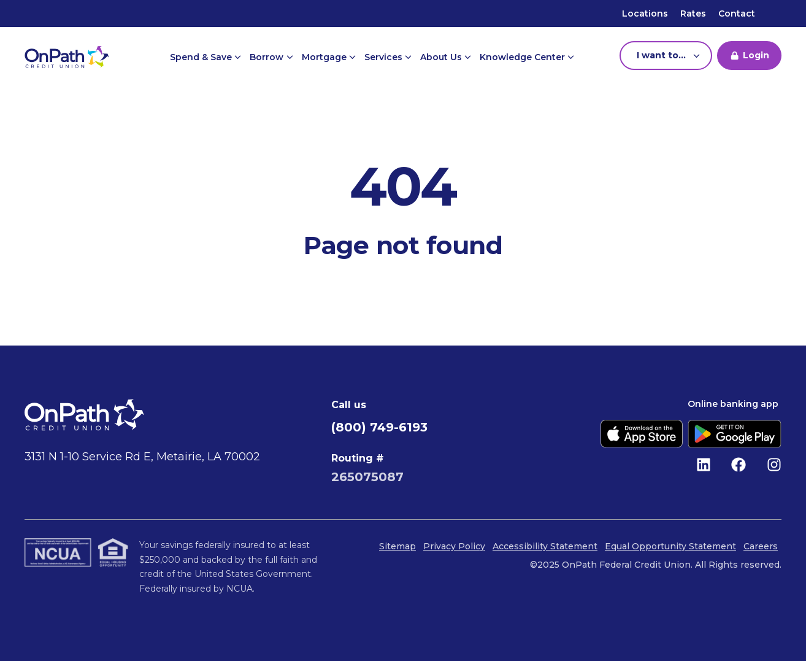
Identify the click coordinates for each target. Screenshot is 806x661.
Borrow (268, 57)
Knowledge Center (523, 57)
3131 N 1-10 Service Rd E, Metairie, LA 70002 (142, 456)
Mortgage (325, 57)
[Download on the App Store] (642, 434)
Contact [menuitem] (736, 13)
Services (384, 57)
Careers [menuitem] (760, 546)
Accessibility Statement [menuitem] (545, 546)
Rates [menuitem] (693, 13)
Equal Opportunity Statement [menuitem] (670, 546)
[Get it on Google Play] (734, 434)
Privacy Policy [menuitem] (454, 546)
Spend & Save (202, 57)
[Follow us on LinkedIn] (703, 464)
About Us (442, 57)
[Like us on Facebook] (738, 464)
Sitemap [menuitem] (397, 546)
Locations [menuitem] (645, 13)
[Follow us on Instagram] (774, 464)
